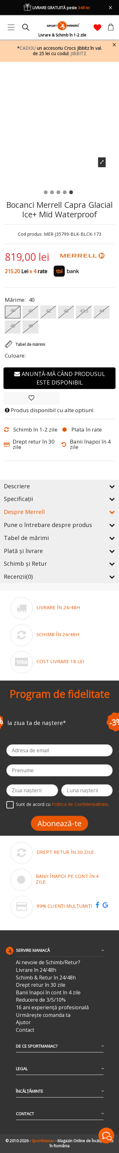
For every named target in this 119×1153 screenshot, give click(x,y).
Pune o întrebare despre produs (59, 525)
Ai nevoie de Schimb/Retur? (48, 962)
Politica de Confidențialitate (80, 804)
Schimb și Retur (59, 563)
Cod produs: (30, 234)
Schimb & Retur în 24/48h (46, 977)
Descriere (59, 486)
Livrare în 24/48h (36, 970)
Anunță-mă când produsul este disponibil (59, 378)
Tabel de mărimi (59, 538)
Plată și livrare (59, 551)
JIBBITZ (78, 53)
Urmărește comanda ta (43, 1015)
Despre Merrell (59, 512)
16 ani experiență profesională (52, 1007)
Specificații (59, 499)
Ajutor (23, 1022)
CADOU (28, 48)
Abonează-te (59, 823)
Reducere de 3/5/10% (41, 1000)
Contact (25, 1030)
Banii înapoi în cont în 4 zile (48, 992)
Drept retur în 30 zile (40, 985)
